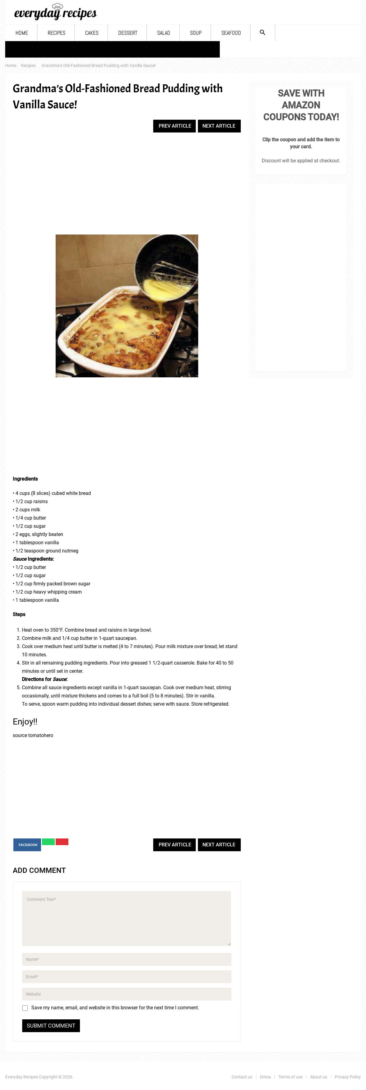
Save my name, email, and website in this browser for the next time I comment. (115, 1008)
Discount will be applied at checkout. (301, 161)
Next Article (218, 126)
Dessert (127, 32)
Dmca (65, 49)
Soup (196, 32)
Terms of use (104, 49)
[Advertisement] (127, 184)
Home (22, 32)
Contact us (27, 49)
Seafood (231, 32)
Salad (163, 32)
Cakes (91, 32)
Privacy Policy (194, 49)
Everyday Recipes (21, 1076)
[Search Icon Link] (262, 33)
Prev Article (175, 126)
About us (149, 49)
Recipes (56, 32)
